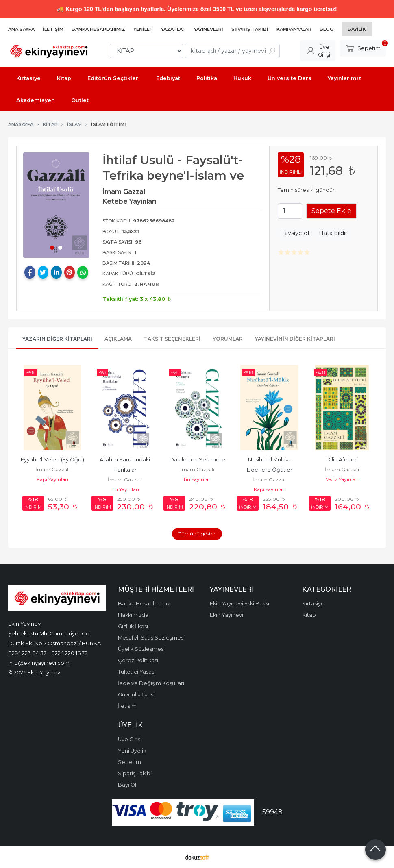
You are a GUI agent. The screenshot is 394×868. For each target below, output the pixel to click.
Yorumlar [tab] (228, 339)
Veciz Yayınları (342, 479)
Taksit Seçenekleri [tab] (172, 339)
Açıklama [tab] (118, 339)
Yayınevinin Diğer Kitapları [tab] (295, 339)
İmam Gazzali (52, 469)
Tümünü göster (197, 534)
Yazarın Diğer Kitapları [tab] (57, 339)
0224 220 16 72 (69, 653)
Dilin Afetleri (342, 460)
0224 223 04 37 (27, 653)
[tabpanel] (56, 205)
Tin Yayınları (125, 489)
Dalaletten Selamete (197, 460)
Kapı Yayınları (52, 479)
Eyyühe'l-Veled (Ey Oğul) (52, 460)
